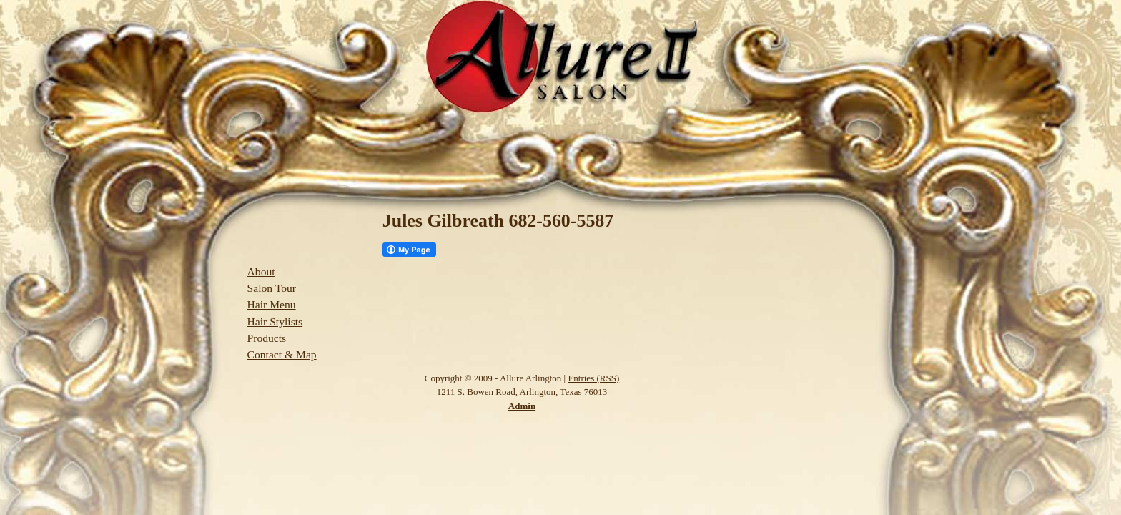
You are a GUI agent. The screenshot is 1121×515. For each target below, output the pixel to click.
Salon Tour (271, 288)
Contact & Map (282, 354)
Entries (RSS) (593, 378)
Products (267, 338)
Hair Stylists (275, 321)
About (261, 271)
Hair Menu (271, 304)
